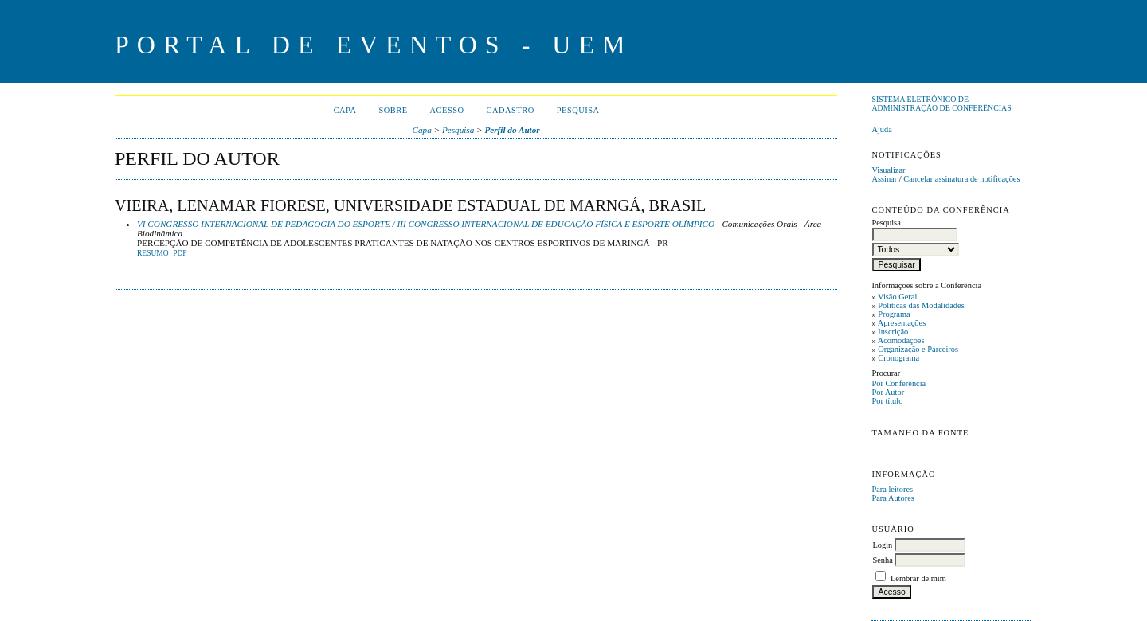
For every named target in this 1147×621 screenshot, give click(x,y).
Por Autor (887, 392)
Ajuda (881, 129)
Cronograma (898, 357)
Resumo (153, 253)
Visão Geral (897, 296)
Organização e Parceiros (918, 349)
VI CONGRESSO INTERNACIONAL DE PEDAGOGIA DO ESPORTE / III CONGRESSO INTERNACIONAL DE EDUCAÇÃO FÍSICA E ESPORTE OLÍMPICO (425, 223)
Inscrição (893, 331)
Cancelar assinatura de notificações (961, 178)
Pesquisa (578, 110)
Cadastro (510, 110)
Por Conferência (898, 383)
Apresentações (902, 322)
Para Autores (892, 498)
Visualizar (888, 170)
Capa (345, 110)
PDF (179, 253)
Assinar (884, 178)
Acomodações (901, 340)
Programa (894, 314)
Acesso (447, 110)
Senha (882, 560)
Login (882, 545)
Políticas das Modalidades (921, 305)
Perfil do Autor (511, 130)
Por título (886, 400)
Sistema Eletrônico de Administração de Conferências (941, 103)
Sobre (392, 110)
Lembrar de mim (918, 578)
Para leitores (892, 489)
